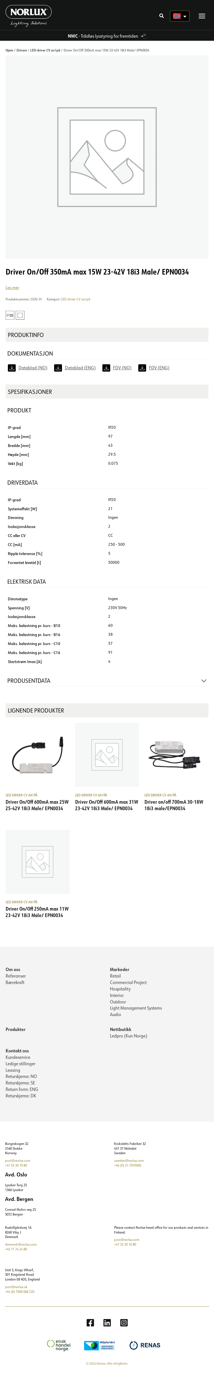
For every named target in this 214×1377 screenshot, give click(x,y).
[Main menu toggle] (201, 16)
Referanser (16, 977)
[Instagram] (124, 1324)
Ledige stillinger (20, 1065)
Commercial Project (128, 984)
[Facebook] (90, 1324)
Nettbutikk (120, 1031)
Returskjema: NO (21, 1078)
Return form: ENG (22, 1090)
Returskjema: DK (21, 1097)
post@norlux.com (17, 1162)
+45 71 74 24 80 (16, 1250)
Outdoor (118, 1003)
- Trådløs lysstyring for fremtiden (103, 37)
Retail (115, 977)
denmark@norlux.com (21, 1246)
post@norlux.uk (16, 1288)
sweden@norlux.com (129, 1162)
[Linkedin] (107, 1324)
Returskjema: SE (20, 1084)
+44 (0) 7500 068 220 (19, 1293)
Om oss (13, 971)
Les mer (12, 288)
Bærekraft (15, 984)
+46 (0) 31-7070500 (127, 1167)
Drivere (22, 51)
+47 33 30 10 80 (16, 1167)
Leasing (13, 1071)
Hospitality (120, 990)
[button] (161, 17)
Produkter (16, 1031)
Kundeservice (18, 1058)
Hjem (9, 51)
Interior (117, 996)
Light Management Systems (136, 1009)
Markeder (119, 971)
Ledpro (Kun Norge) (128, 1037)
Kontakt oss (17, 1052)
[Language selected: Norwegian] (179, 17)
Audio (115, 1016)
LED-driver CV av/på (45, 51)
